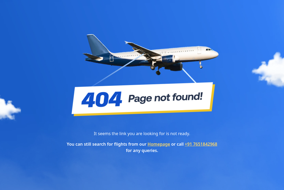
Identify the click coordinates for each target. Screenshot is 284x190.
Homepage (159, 144)
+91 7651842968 (201, 144)
